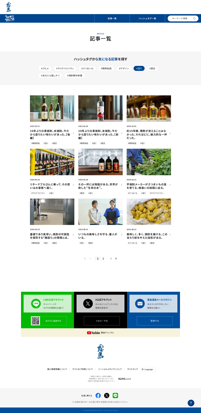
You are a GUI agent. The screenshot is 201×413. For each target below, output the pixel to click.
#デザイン (124, 68)
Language (148, 369)
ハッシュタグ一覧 (147, 18)
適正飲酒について (124, 378)
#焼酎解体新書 (74, 75)
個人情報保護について (57, 369)
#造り (139, 68)
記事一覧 (112, 18)
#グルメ (45, 68)
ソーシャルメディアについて (110, 369)
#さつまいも (87, 68)
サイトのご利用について (82, 369)
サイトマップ (132, 369)
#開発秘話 (106, 68)
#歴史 (152, 68)
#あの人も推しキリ (50, 75)
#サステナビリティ (65, 68)
